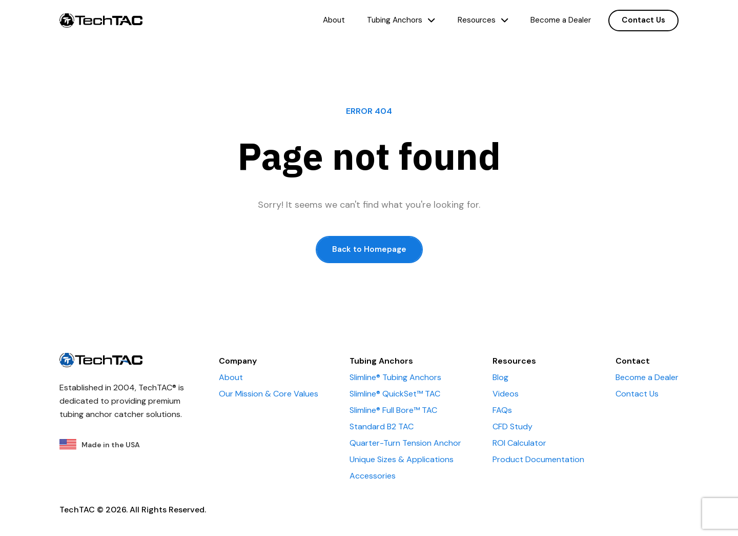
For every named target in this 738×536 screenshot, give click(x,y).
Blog (500, 377)
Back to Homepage (369, 249)
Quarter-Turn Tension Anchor (405, 443)
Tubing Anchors (401, 20)
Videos (506, 393)
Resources (483, 20)
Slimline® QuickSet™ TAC (395, 393)
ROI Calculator (519, 443)
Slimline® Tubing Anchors (395, 377)
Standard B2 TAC (382, 426)
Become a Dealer (560, 20)
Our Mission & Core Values (268, 393)
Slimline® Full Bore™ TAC (393, 410)
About (334, 20)
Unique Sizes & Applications (402, 459)
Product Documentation (538, 459)
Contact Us (643, 20)
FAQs (502, 410)
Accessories (373, 475)
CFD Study (512, 426)
